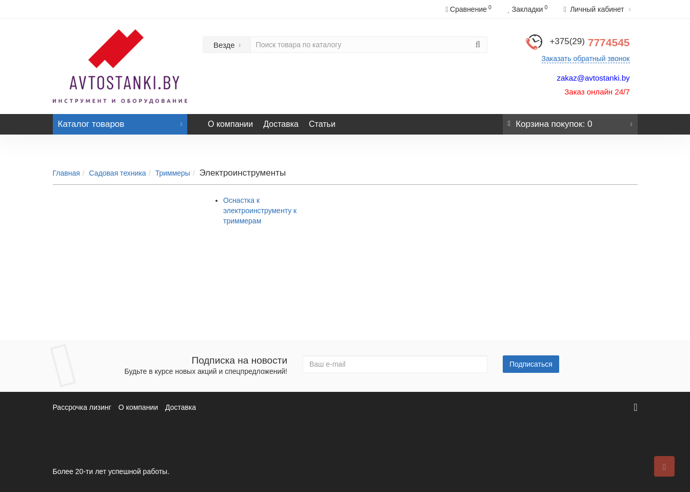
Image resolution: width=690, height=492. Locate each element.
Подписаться (531, 364)
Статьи (322, 124)
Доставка (281, 124)
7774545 (589, 42)
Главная (66, 173)
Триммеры (172, 173)
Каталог (120, 121)
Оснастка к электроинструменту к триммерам (260, 210)
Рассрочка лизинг (82, 407)
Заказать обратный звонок (586, 58)
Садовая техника (117, 173)
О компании (230, 124)
